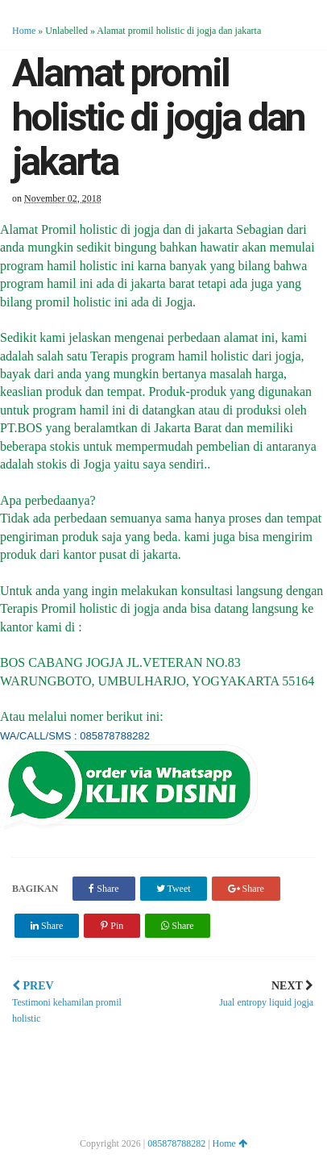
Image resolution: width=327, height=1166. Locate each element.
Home (23, 30)
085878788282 (176, 1143)
